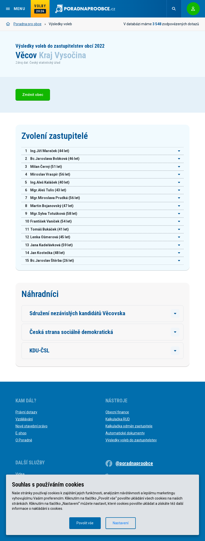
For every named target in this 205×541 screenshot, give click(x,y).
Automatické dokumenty (125, 433)
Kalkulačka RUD (118, 419)
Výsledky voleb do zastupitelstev (131, 440)
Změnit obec (32, 95)
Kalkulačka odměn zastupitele (129, 426)
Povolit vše (85, 523)
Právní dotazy (26, 412)
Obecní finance (117, 412)
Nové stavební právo (32, 426)
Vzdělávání (24, 419)
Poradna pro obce (24, 24)
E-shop (21, 433)
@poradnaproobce (134, 463)
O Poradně (24, 440)
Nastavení (120, 523)
